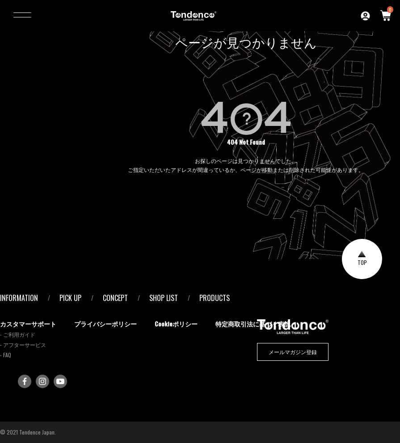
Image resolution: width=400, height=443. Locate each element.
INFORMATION (19, 298)
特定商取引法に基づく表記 (253, 323)
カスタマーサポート (28, 323)
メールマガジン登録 (293, 351)
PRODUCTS (214, 298)
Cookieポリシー (176, 323)
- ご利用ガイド (17, 334)
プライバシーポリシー (105, 323)
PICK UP (70, 298)
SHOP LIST (163, 298)
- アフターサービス (23, 344)
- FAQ (5, 355)
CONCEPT (115, 298)
